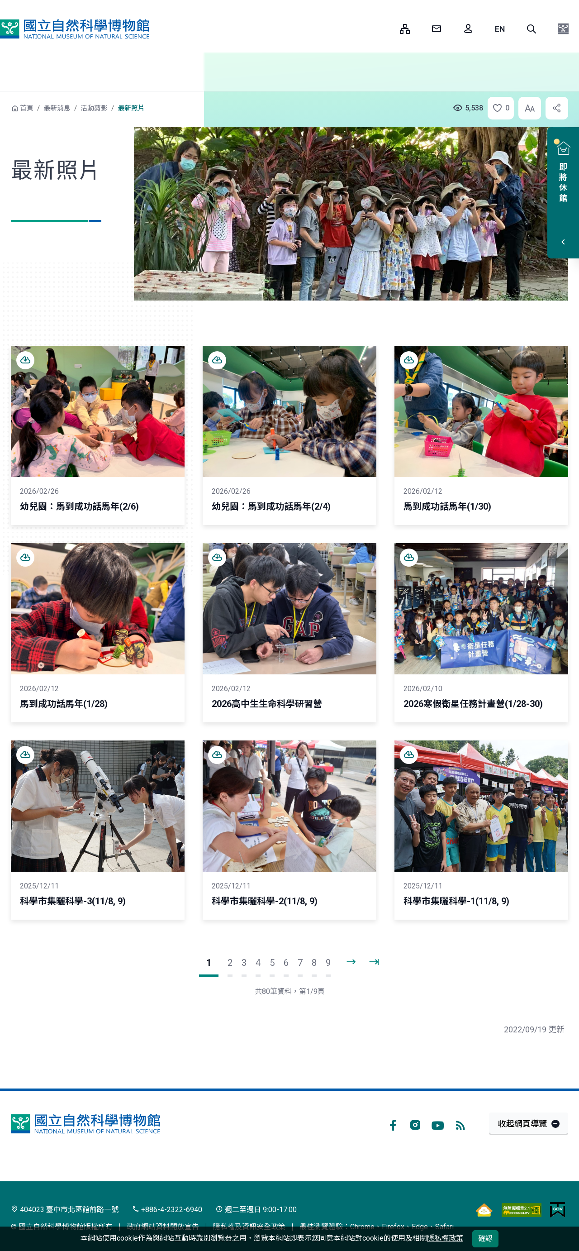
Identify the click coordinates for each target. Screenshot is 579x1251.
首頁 (26, 108)
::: (386, 28)
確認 (485, 1238)
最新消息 (57, 108)
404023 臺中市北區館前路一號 (65, 1209)
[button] (531, 29)
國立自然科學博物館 (74, 29)
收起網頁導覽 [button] (522, 1123)
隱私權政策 (445, 1238)
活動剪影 (94, 108)
